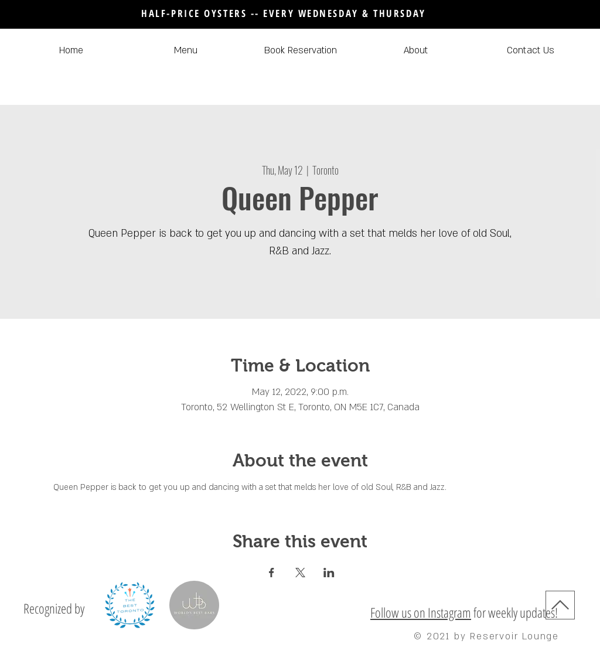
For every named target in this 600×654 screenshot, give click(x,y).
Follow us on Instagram (420, 612)
